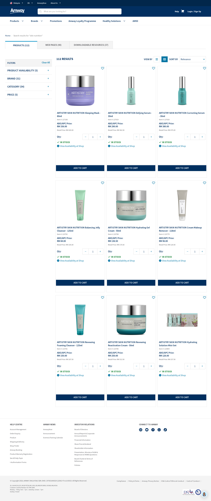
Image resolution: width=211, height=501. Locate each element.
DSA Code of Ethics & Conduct (172, 481)
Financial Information (82, 440)
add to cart (80, 168)
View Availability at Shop (70, 146)
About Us (56, 3)
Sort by (173, 59)
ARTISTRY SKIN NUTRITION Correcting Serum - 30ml (182, 114)
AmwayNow (41, 3)
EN (30, 3)
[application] (204, 494)
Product (13, 438)
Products (17, 20)
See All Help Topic (16, 458)
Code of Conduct (193, 481)
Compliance (121, 481)
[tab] (28, 70)
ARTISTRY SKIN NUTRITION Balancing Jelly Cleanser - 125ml (78, 229)
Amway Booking (16, 450)
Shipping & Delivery (17, 442)
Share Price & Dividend (82, 444)
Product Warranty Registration (21, 454)
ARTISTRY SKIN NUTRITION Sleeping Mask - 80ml (78, 114)
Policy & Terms (134, 481)
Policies (77, 465)
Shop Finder (14, 446)
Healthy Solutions (114, 20)
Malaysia (16, 3)
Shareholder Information (83, 448)
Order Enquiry (15, 433)
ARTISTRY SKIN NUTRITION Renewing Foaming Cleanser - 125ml (76, 344)
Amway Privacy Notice (150, 481)
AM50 (135, 20)
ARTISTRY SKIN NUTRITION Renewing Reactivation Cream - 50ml (127, 344)
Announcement (49, 433)
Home (7, 35)
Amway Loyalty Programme (82, 20)
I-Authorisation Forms (18, 462)
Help (177, 11)
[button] (28, 70)
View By (148, 59)
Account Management (18, 429)
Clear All (46, 62)
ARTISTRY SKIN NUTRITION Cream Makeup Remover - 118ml (180, 229)
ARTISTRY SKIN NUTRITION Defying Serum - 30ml (130, 114)
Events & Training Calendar (53, 438)
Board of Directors (81, 429)
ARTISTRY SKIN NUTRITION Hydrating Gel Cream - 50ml (129, 229)
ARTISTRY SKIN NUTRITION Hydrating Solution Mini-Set (178, 344)
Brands (37, 20)
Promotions (56, 20)
